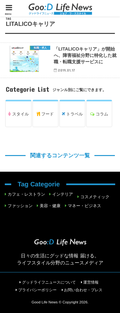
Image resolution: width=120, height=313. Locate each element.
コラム (99, 114)
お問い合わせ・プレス (83, 290)
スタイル (18, 114)
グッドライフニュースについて (49, 282)
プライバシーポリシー (37, 290)
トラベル (72, 114)
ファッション (20, 205)
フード (45, 114)
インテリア (62, 194)
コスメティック (94, 196)
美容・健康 (50, 205)
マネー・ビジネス (84, 205)
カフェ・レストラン (26, 194)
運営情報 (91, 282)
